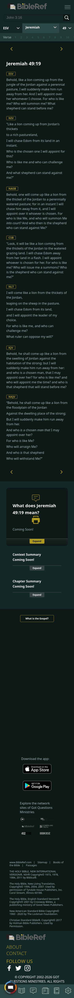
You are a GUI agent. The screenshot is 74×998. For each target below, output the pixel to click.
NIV (11, 118)
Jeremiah (33, 27)
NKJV (11, 397)
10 (67, 37)
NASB (12, 188)
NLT (11, 287)
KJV (10, 347)
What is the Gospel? (37, 618)
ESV (10, 74)
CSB (11, 237)
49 (64, 28)
